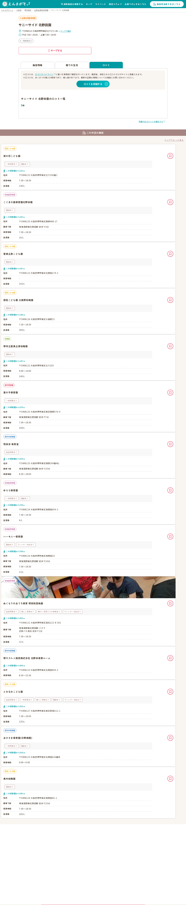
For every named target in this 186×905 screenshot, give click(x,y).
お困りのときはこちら (135, 4)
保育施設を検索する (73, 4)
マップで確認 (64, 31)
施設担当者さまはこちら (168, 4)
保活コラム (114, 4)
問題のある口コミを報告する (151, 121)
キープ (89, 4)
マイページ (100, 4)
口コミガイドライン (44, 74)
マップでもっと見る (174, 140)
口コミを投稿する (93, 84)
